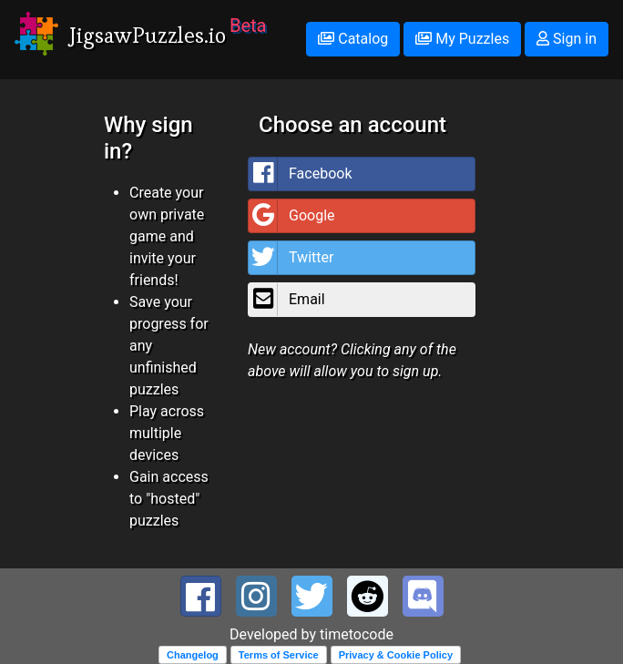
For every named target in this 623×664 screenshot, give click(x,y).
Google (292, 215)
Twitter (291, 257)
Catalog (353, 38)
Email (287, 299)
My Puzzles (462, 38)
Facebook (300, 174)
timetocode (356, 634)
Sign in (566, 38)
